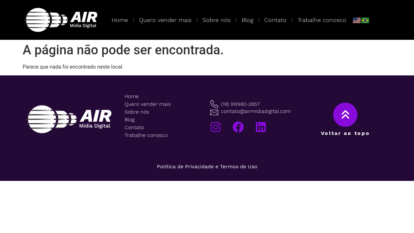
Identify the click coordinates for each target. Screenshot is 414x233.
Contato (275, 20)
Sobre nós (216, 20)
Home (120, 20)
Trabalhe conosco (322, 20)
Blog (247, 20)
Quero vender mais (165, 20)
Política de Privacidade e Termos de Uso (207, 166)
